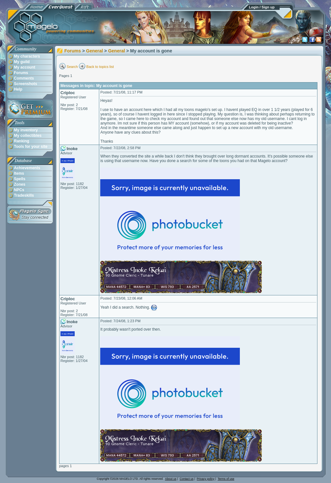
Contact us (187, 478)
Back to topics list (100, 67)
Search (72, 67)
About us (170, 478)
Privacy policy (206, 478)
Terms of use (226, 478)
